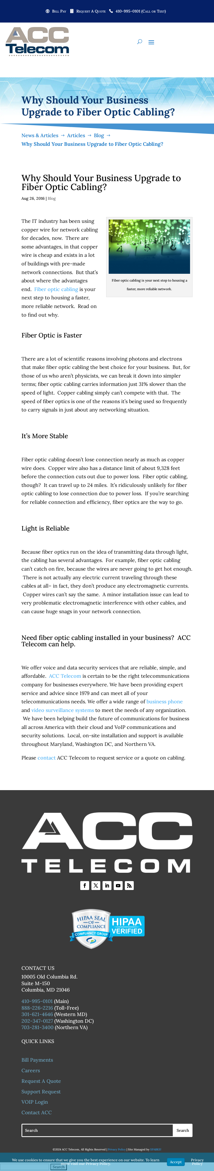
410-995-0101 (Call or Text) (141, 11)
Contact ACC (36, 1112)
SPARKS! (155, 1149)
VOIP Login (34, 1102)
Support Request (41, 1091)
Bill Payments (37, 1060)
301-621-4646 (37, 1014)
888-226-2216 (37, 1008)
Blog (52, 198)
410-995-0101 (37, 1001)
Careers (30, 1070)
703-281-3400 (37, 1027)
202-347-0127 (37, 1021)
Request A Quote (91, 11)
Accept (176, 1162)
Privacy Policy (117, 1149)
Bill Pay (59, 11)
